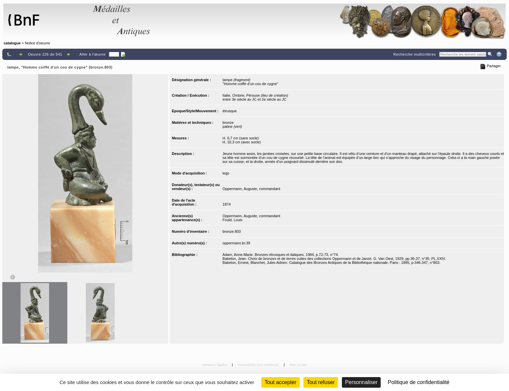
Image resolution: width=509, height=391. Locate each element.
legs (226, 173)
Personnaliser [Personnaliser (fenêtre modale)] (361, 382)
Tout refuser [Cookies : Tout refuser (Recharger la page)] (321, 382)
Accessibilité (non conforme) (259, 365)
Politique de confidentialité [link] (419, 382)
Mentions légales (215, 365)
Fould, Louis (232, 220)
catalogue (12, 43)
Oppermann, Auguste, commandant (251, 189)
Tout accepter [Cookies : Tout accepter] (280, 382)
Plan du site (298, 365)
